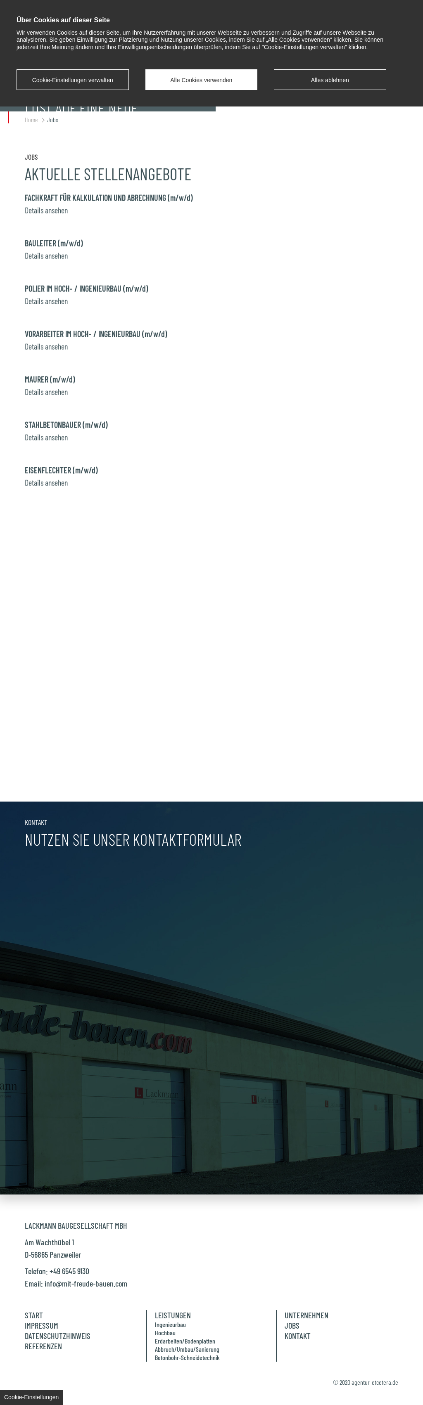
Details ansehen (46, 205)
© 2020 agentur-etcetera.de (365, 1382)
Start (34, 1315)
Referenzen (43, 1346)
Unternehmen (306, 1315)
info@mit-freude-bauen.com (86, 1283)
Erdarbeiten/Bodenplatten (185, 1341)
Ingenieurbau (170, 1324)
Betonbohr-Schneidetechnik (187, 1357)
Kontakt (298, 1336)
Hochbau (165, 1332)
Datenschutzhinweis (57, 1336)
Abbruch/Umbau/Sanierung (187, 1349)
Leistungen (173, 1315)
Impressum (41, 1325)
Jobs (52, 119)
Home (32, 119)
